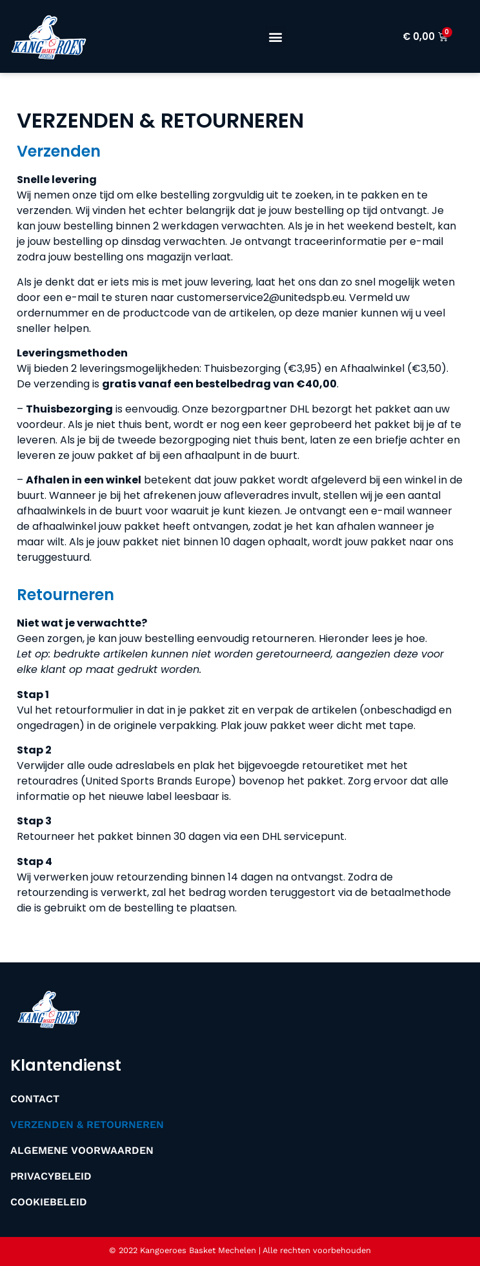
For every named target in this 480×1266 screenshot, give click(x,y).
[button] (275, 36)
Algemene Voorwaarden (82, 1150)
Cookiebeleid (48, 1202)
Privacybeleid (51, 1176)
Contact (34, 1099)
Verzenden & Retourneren (87, 1124)
